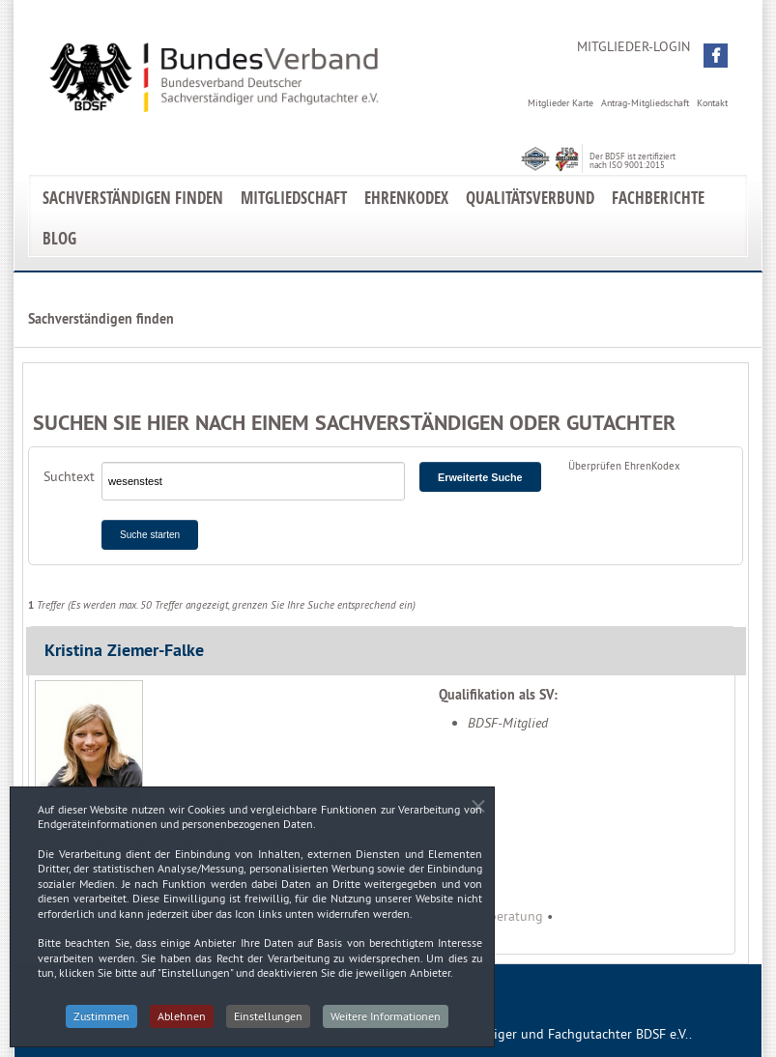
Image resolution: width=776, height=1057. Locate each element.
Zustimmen (101, 1023)
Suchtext (69, 476)
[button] (716, 55)
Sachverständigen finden (133, 197)
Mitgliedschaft (294, 197)
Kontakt (712, 103)
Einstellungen (268, 1023)
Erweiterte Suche (480, 477)
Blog (59, 238)
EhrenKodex (406, 197)
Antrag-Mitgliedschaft (645, 103)
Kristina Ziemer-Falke (124, 650)
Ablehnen (182, 1023)
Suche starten (150, 534)
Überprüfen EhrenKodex (624, 465)
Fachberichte (658, 197)
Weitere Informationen (386, 1023)
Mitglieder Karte (560, 103)
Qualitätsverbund (530, 197)
